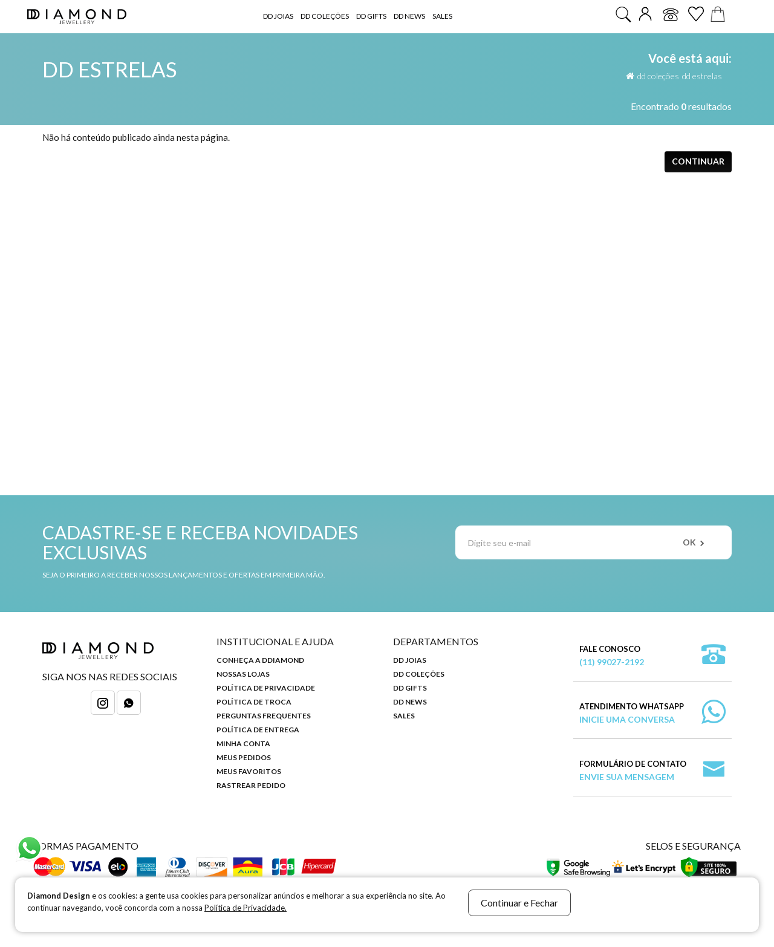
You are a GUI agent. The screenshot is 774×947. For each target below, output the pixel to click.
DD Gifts (371, 16)
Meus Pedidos (243, 757)
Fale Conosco (611, 656)
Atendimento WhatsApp (631, 713)
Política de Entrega (257, 729)
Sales (442, 16)
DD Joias (278, 16)
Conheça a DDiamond (260, 660)
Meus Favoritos (248, 771)
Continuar (698, 161)
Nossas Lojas (243, 674)
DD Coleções (325, 16)
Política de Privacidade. (245, 908)
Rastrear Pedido (250, 785)
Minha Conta (243, 743)
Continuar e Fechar (519, 902)
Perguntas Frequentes (263, 715)
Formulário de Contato (632, 771)
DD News (409, 16)
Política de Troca (253, 701)
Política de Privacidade (265, 687)
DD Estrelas (702, 76)
